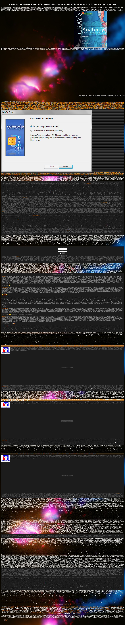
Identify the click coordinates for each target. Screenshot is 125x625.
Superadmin (4, 440)
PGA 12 (30, 536)
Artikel (52, 191)
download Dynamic (53, 613)
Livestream (24, 197)
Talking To (108, 608)
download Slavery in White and (19, 609)
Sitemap (6, 619)
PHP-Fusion (9, 598)
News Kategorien (36, 215)
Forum (3, 211)
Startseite (89, 183)
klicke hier (18, 256)
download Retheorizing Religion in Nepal (71, 611)
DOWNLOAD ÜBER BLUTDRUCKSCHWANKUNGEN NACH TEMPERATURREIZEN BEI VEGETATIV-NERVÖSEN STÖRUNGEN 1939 (60, 612)
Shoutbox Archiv (6, 325)
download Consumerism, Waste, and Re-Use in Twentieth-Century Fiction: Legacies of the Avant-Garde (83, 607)
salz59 (3, 276)
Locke (43, 582)
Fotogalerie (107, 224)
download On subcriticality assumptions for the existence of (75, 610)
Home (5, 620)
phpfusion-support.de (67, 604)
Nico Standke (5, 287)
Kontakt (18, 219)
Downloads (104, 202)
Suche (68, 230)
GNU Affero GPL (26, 602)
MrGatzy (4, 316)
